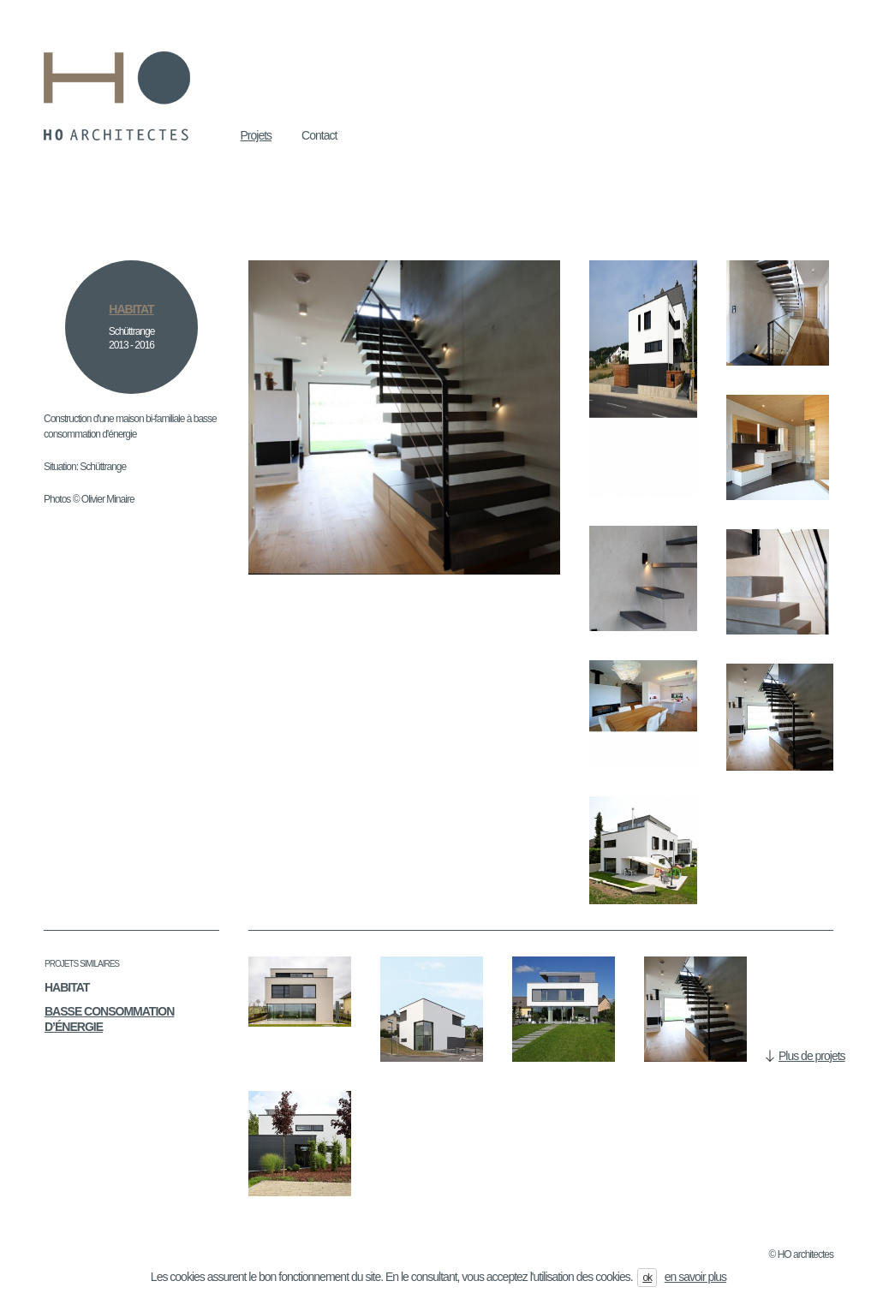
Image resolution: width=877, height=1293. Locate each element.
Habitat (67, 987)
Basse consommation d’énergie (109, 1019)
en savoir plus (695, 1277)
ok (647, 1278)
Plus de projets (812, 1056)
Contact (319, 135)
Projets (256, 135)
